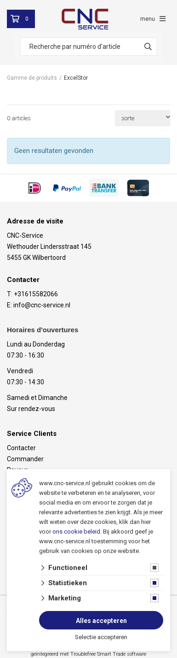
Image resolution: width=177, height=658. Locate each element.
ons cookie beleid (76, 531)
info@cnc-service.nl (41, 305)
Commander (25, 459)
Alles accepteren (101, 620)
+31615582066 (36, 294)
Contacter (21, 448)
